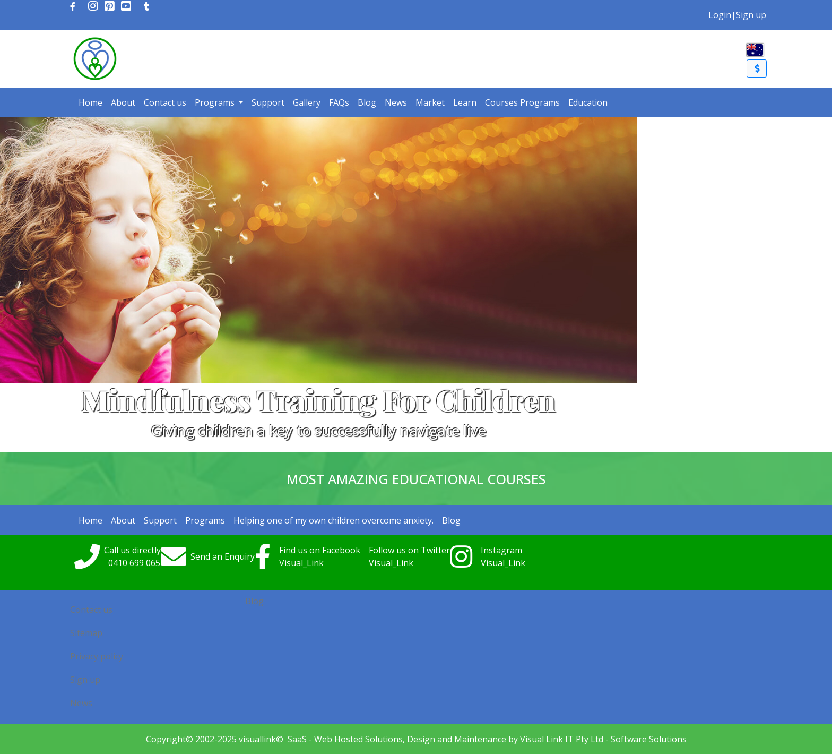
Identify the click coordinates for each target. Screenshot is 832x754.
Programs (216, 102)
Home (90, 102)
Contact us (165, 102)
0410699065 (134, 563)
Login (719, 15)
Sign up (751, 15)
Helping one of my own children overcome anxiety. (333, 520)
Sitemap (86, 633)
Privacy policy (96, 656)
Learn (464, 102)
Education (588, 102)
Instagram (501, 550)
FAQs (339, 102)
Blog (367, 102)
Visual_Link (301, 563)
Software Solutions (649, 739)
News (396, 102)
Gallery (306, 102)
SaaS (297, 739)
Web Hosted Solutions (358, 739)
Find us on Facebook (319, 550)
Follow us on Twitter (409, 550)
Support (268, 102)
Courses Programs (522, 102)
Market (430, 102)
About (123, 102)
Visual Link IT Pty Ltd (561, 739)
